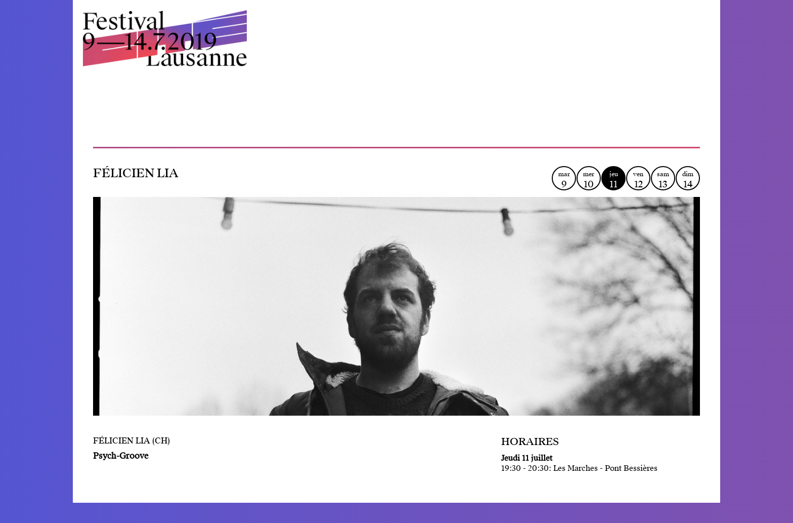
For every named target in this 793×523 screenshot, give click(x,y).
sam (663, 180)
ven (638, 180)
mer (588, 180)
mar (563, 180)
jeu (613, 180)
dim (687, 180)
